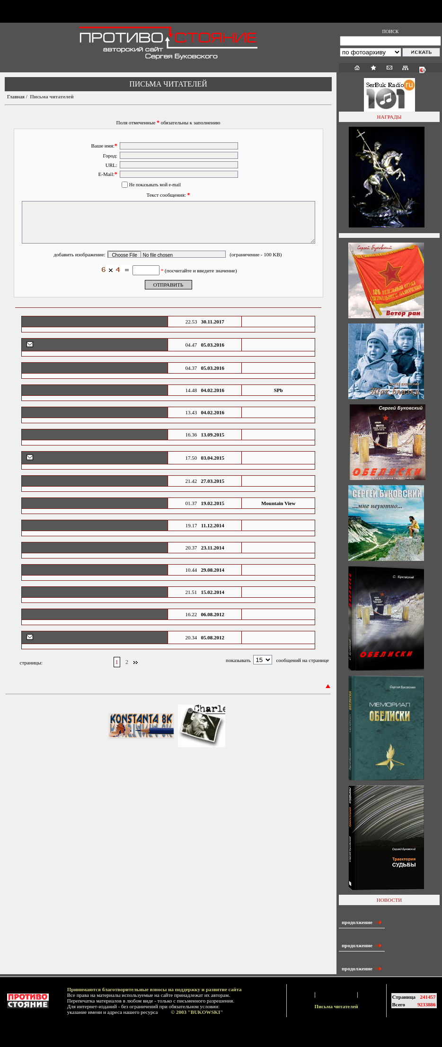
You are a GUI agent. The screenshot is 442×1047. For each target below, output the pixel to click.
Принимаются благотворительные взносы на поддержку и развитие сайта (154, 989)
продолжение (362, 922)
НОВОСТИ (389, 900)
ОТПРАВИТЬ (168, 294)
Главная (16, 96)
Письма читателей (336, 1006)
